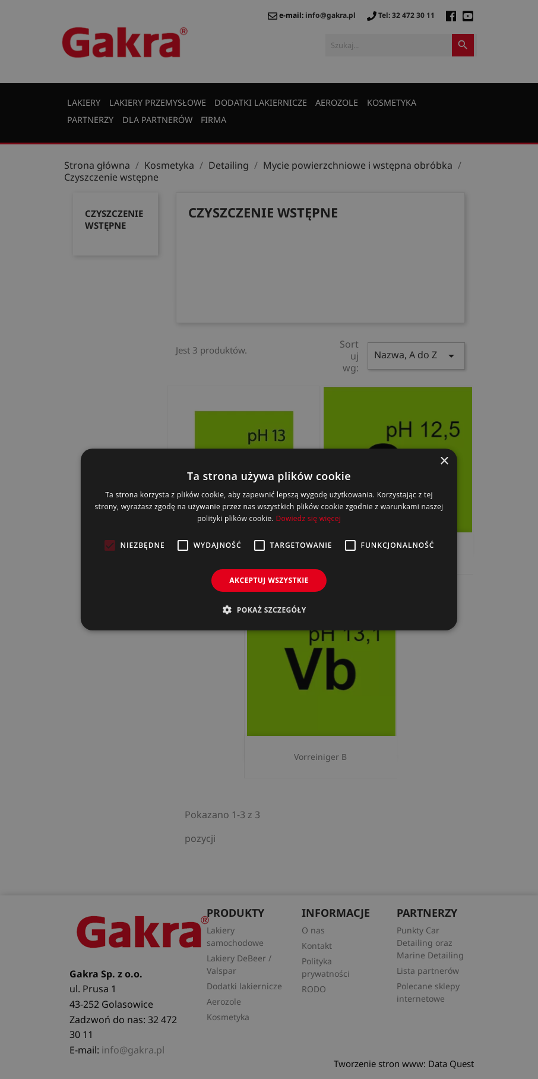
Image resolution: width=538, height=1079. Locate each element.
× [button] (443, 461)
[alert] (269, 539)
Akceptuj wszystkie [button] (268, 580)
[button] (269, 610)
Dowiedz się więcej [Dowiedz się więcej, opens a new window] (308, 518)
